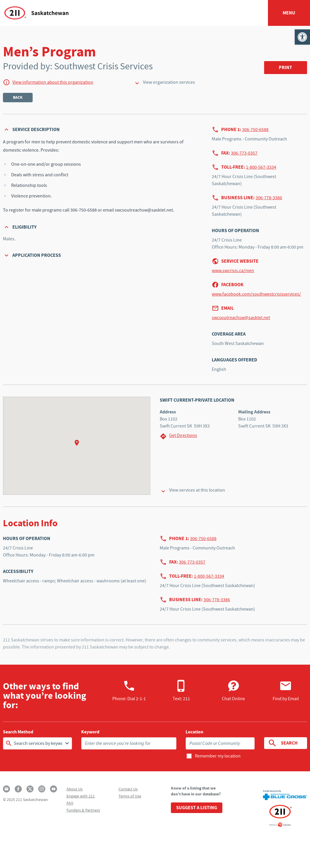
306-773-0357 (244, 153)
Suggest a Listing (196, 808)
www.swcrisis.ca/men (233, 271)
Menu (289, 13)
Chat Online (233, 690)
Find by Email (286, 690)
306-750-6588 (255, 130)
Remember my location (218, 756)
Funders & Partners (83, 810)
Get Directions (178, 436)
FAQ (69, 803)
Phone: (129, 690)
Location (194, 732)
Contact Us (128, 789)
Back (18, 97)
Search (283, 743)
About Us (74, 789)
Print (285, 67)
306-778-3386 (269, 198)
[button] (302, 37)
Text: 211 (181, 690)
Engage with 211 (80, 796)
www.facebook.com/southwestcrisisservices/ (256, 294)
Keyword (90, 732)
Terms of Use (130, 796)
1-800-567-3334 (261, 167)
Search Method (18, 732)
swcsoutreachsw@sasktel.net (241, 318)
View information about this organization (52, 82)
